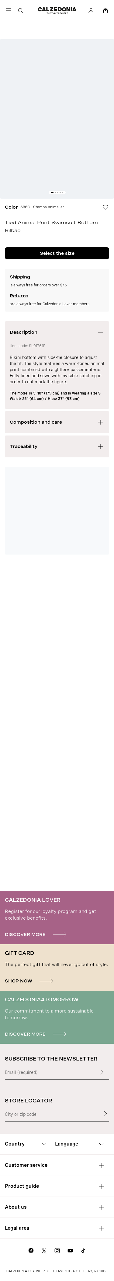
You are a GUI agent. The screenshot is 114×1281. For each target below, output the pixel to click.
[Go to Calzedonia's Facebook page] (31, 1249)
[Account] (91, 10)
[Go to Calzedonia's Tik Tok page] (83, 1249)
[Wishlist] (108, 207)
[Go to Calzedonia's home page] (57, 11)
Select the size (57, 253)
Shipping (20, 277)
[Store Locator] (105, 1113)
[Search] (20, 10)
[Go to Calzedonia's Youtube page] (70, 1249)
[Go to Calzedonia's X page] (44, 1249)
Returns (19, 295)
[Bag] (105, 10)
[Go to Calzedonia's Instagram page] (57, 1249)
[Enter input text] (101, 1072)
